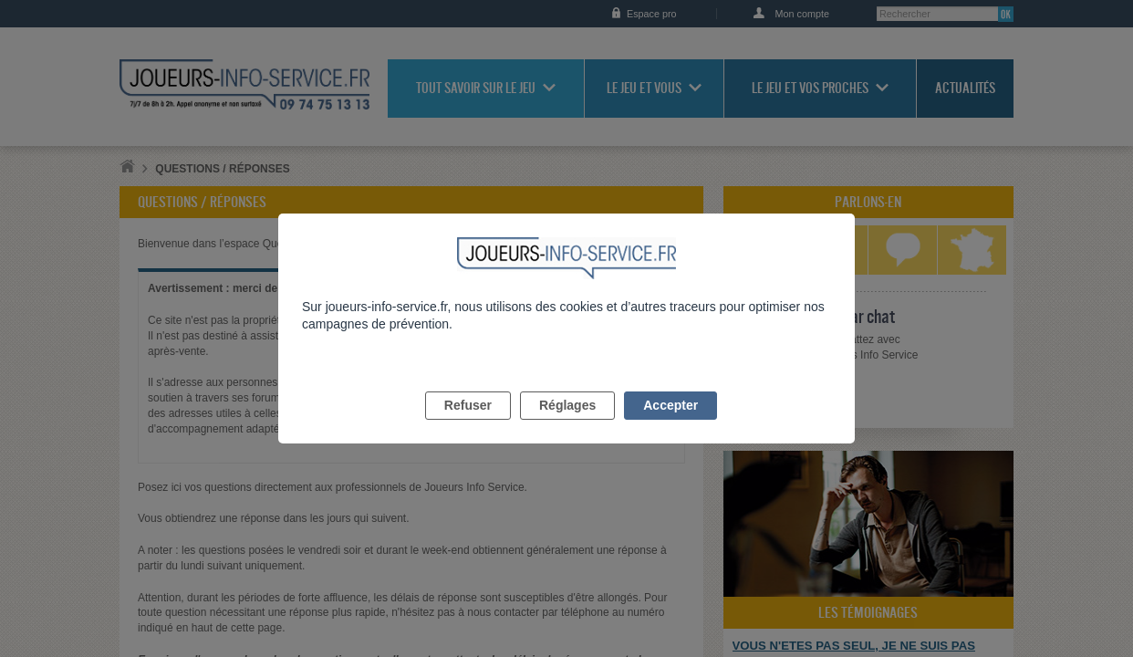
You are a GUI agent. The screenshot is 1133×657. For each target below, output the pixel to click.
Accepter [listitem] (670, 426)
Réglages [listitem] (567, 426)
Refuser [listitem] (468, 426)
